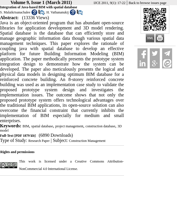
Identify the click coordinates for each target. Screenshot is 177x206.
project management (69, 126)
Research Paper (39, 141)
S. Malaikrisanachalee (15, 12)
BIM (26, 126)
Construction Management (87, 141)
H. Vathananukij (57, 12)
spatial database (42, 126)
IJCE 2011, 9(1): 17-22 (109, 3)
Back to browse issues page (147, 3)
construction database (100, 126)
